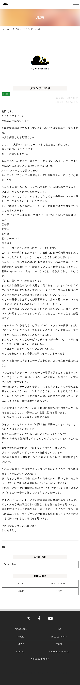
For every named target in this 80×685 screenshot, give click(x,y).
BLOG (21, 583)
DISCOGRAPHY (59, 583)
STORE (59, 644)
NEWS (59, 591)
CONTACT (21, 651)
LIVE (59, 629)
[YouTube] (50, 618)
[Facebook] (39, 618)
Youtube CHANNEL (59, 651)
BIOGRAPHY (21, 629)
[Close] (28, 618)
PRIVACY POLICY (40, 659)
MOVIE (21, 591)
